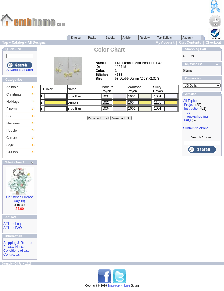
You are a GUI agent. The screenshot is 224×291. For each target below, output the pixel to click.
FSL (9, 116)
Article (126, 37)
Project (189, 105)
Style (10, 145)
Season (12, 152)
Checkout (213, 43)
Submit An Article (195, 128)
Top (5, 43)
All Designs (37, 43)
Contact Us (11, 254)
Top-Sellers (164, 37)
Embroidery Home (119, 285)
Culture (11, 138)
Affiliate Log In (13, 224)
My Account (165, 43)
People (11, 131)
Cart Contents (190, 43)
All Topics (190, 101)
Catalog (18, 43)
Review (144, 37)
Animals (12, 87)
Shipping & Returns (17, 243)
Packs (92, 37)
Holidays (12, 102)
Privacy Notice (14, 247)
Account (188, 37)
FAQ (187, 120)
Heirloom (13, 123)
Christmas (13, 94)
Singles (75, 37)
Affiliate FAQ (12, 228)
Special (110, 37)
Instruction (191, 109)
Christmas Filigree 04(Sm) (19, 199)
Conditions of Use (16, 251)
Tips (187, 112)
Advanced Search (19, 70)
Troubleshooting (196, 116)
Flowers (12, 109)
